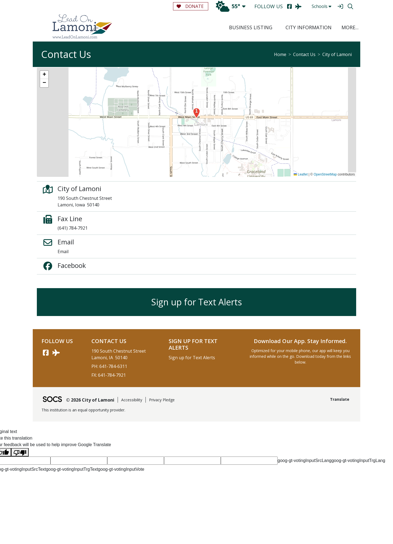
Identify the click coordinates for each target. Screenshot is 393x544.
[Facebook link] (45, 353)
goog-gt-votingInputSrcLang (304, 460)
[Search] (350, 6)
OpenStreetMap (325, 174)
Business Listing (250, 27)
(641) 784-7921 (73, 228)
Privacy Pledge (162, 399)
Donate (190, 6)
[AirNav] (298, 6)
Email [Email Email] (63, 251)
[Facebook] (289, 6)
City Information (308, 27)
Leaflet (301, 174)
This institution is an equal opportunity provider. (83, 410)
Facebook (72, 265)
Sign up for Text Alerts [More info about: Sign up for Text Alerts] (196, 302)
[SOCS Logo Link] (52, 400)
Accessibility (131, 399)
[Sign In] (340, 6)
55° (228, 6)
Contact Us (304, 54)
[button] (349, 27)
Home (280, 54)
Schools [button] (321, 6)
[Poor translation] (20, 452)
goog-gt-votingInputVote (121, 469)
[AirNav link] (56, 353)
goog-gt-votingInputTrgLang (358, 460)
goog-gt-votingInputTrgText (72, 469)
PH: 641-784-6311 (109, 366)
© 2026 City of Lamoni (90, 400)
